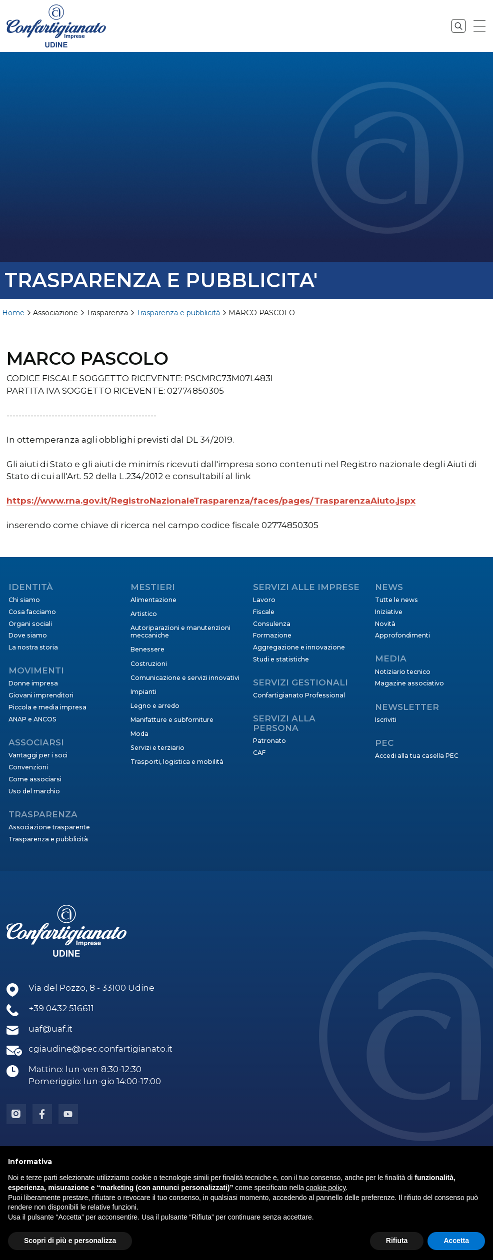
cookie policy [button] (326, 1188)
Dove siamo (27, 635)
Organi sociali (30, 624)
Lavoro (264, 600)
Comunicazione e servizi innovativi (185, 677)
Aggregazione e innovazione (299, 647)
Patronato (269, 740)
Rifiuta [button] (397, 1241)
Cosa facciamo (32, 612)
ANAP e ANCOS (32, 719)
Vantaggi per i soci (38, 755)
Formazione (272, 635)
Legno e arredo (155, 705)
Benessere (147, 649)
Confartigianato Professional (299, 695)
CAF (259, 752)
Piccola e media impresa (47, 707)
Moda (139, 733)
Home (13, 312)
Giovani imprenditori (41, 695)
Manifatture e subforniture (172, 719)
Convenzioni (28, 767)
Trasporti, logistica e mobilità (177, 761)
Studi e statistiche (281, 659)
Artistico (143, 614)
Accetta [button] (456, 1241)
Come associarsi (35, 779)
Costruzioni (148, 663)
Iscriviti (385, 719)
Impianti (143, 691)
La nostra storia (33, 647)
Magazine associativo (409, 683)
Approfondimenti (402, 635)
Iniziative (388, 612)
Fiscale (263, 612)
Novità (385, 624)
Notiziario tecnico (402, 671)
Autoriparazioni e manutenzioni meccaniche (180, 631)
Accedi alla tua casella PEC (416, 755)
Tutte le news (396, 600)
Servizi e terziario (157, 747)
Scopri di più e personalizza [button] (70, 1241)
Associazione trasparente (49, 827)
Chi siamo (24, 600)
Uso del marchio (34, 791)
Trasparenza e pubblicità (178, 312)
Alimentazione (153, 600)
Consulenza (271, 624)
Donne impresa (33, 683)
